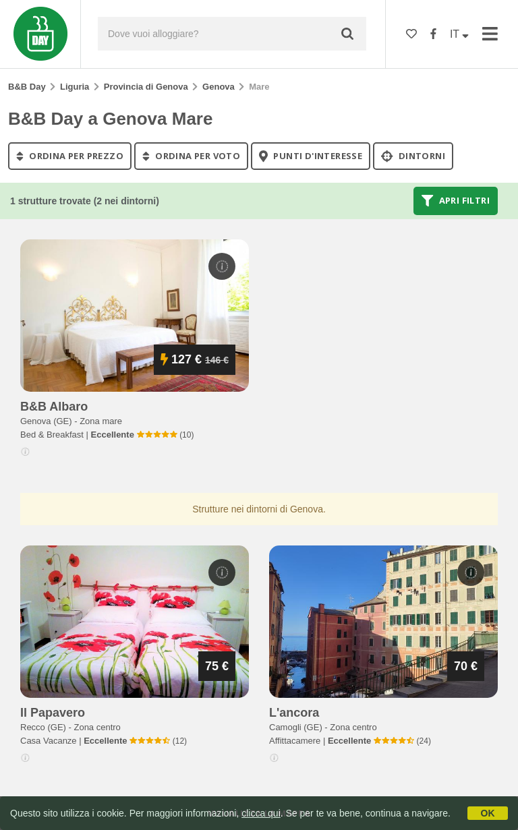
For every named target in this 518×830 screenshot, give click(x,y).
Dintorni (413, 156)
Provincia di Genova (146, 87)
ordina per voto (191, 156)
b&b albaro (54, 406)
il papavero (52, 712)
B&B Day (27, 87)
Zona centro (97, 727)
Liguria (74, 87)
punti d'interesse (310, 156)
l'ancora (294, 712)
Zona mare (101, 421)
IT (459, 34)
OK (488, 813)
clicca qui (261, 813)
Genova (218, 87)
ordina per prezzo (69, 156)
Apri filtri (456, 201)
